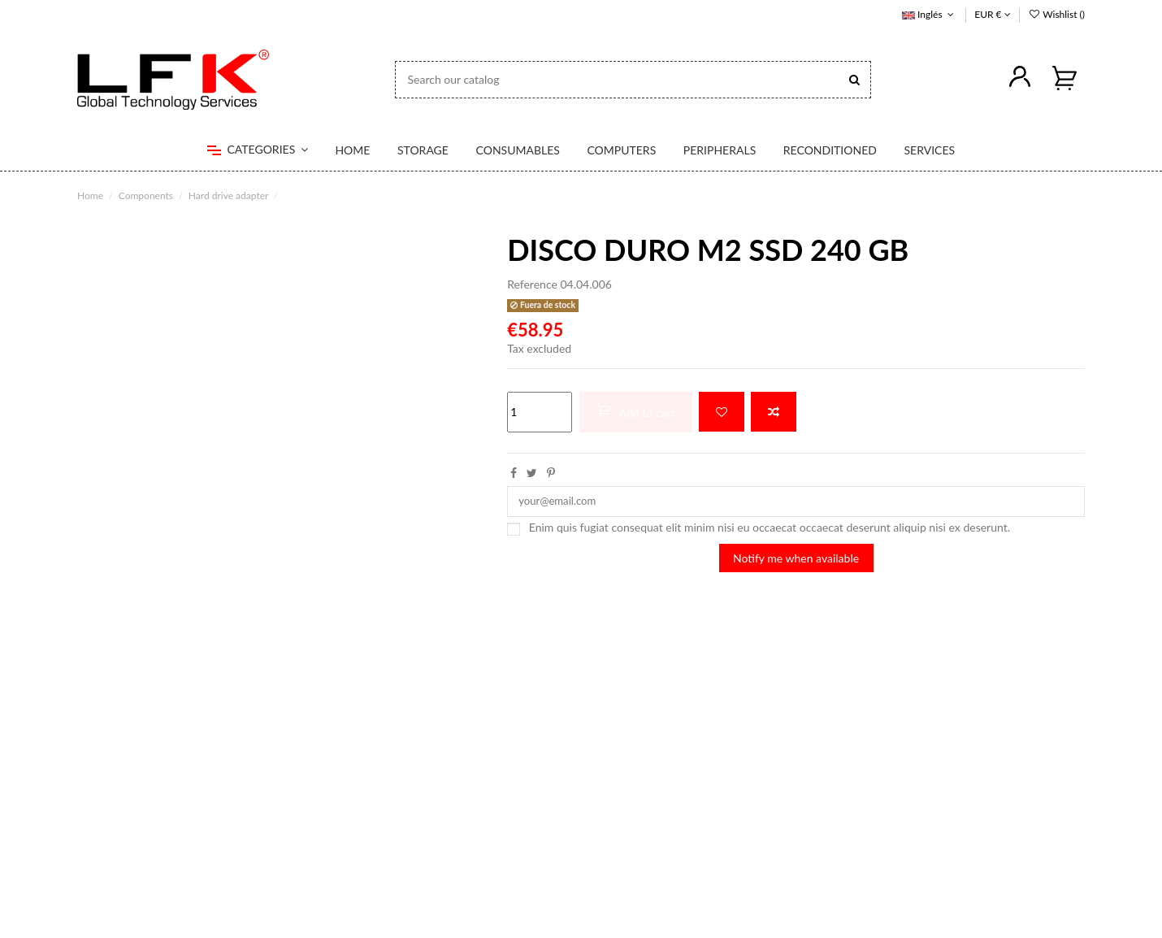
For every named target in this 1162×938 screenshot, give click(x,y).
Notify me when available (796, 560)
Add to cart (635, 411)
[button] (257, 150)
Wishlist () (1056, 14)
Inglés (929, 14)
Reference (532, 284)
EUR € (992, 14)
